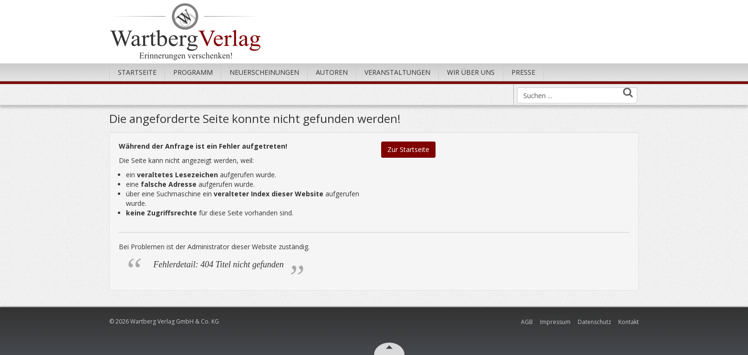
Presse (523, 72)
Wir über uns (471, 72)
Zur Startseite (408, 149)
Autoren (332, 72)
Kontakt (628, 322)
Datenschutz (594, 322)
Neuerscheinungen (264, 72)
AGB (527, 322)
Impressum (555, 322)
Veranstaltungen (397, 72)
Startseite (137, 72)
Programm (193, 72)
